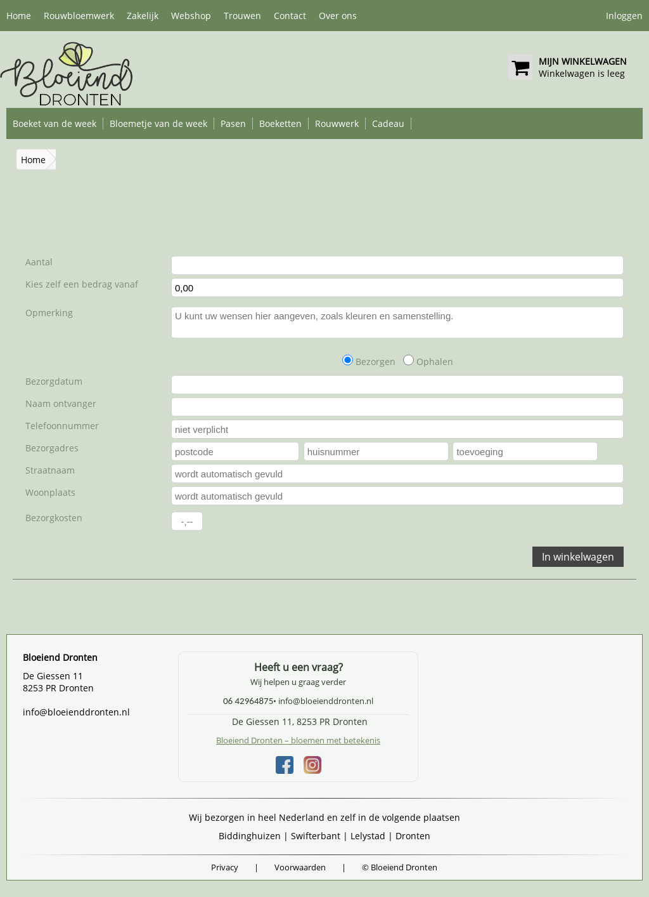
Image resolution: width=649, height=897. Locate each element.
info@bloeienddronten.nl (76, 712)
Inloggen (624, 16)
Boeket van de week (54, 123)
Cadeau (388, 123)
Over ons (338, 16)
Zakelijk (142, 16)
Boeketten (280, 123)
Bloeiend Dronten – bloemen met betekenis (298, 740)
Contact (290, 16)
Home (18, 16)
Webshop (191, 16)
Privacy (224, 867)
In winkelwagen (578, 557)
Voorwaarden (300, 867)
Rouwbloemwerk (79, 16)
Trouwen (242, 16)
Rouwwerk (337, 123)
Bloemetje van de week (158, 123)
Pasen (233, 123)
